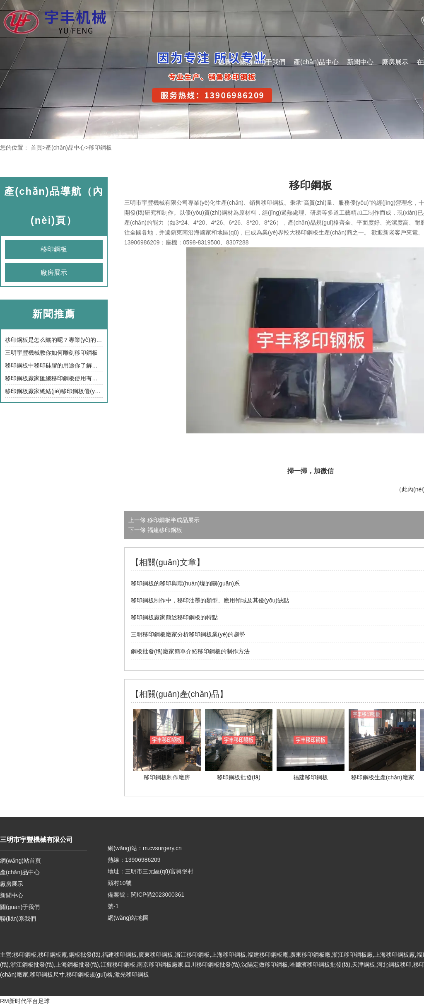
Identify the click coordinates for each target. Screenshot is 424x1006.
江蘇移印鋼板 (118, 964)
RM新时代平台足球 (25, 1001)
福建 (108, 954)
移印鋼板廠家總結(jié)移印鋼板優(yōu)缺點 (60, 391)
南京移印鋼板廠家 (160, 964)
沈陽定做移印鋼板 (264, 964)
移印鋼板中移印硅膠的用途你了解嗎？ (54, 365)
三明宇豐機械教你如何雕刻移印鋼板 (51, 352)
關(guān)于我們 (262, 61)
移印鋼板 (54, 249)
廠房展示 (395, 61)
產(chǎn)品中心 (316, 61)
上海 (217, 954)
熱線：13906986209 (134, 859)
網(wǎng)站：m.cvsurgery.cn (145, 848)
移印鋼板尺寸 (47, 974)
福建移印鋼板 (164, 530)
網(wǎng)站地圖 (128, 917)
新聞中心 (360, 61)
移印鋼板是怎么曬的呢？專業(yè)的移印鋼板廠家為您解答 (79, 339)
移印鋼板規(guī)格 (89, 974)
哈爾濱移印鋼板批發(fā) (319, 964)
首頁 (224, 61)
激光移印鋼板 (131, 974)
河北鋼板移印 (394, 964)
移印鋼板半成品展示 (173, 520)
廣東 (144, 954)
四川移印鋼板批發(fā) (212, 964)
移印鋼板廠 (52, 954)
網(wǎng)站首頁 (20, 860)
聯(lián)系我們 (18, 918)
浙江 (180, 954)
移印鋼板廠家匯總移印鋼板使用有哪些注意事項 (66, 378)
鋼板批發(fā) (85, 954)
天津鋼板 (363, 964)
